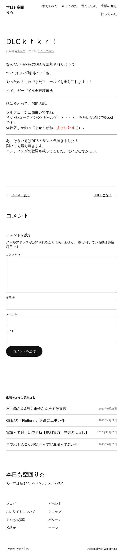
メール (11, 314)
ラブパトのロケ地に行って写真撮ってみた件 (42, 445)
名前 (10, 297)
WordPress (110, 548)
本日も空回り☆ (25, 475)
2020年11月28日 (107, 432)
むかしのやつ (46, 51)
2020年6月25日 (108, 444)
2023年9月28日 (108, 408)
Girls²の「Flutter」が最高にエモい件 (35, 420)
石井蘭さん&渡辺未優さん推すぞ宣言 (36, 409)
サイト (10, 331)
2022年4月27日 (108, 420)
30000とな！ (103, 195)
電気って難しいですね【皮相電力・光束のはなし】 (47, 432)
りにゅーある (20, 195)
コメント (13, 254)
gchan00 (20, 51)
